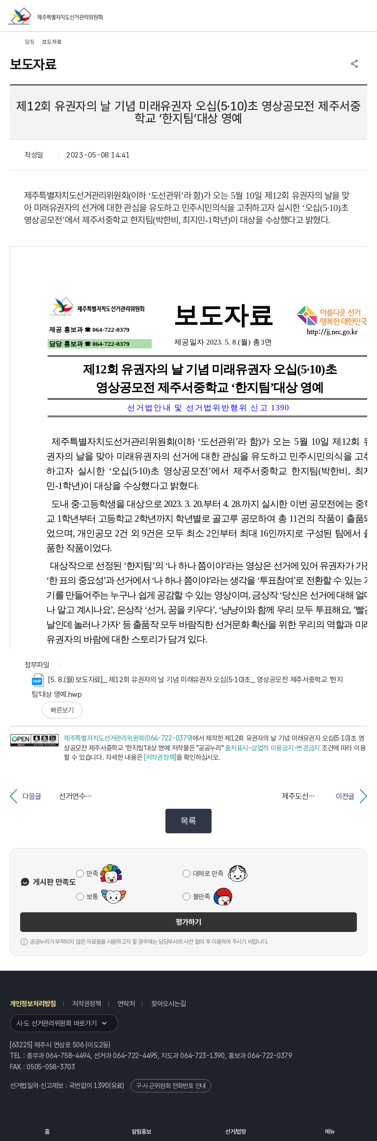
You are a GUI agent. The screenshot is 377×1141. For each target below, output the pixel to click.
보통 (92, 897)
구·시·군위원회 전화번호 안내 (171, 1085)
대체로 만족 (208, 873)
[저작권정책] (160, 757)
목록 (188, 821)
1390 (101, 1085)
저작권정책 (86, 1004)
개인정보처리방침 (33, 1004)
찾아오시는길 (168, 1004)
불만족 (201, 897)
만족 (92, 873)
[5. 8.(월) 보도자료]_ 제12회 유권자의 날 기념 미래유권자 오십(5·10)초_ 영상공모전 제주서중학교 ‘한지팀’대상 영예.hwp (187, 686)
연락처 (126, 1004)
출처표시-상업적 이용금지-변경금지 (272, 748)
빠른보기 (62, 710)
